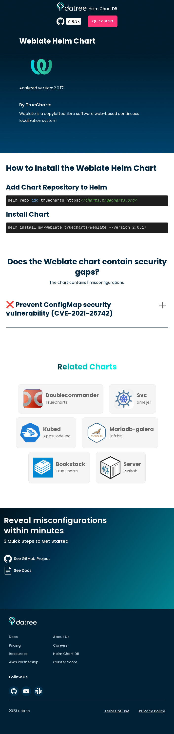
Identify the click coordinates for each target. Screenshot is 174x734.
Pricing (15, 645)
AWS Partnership (24, 662)
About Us (61, 636)
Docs (13, 636)
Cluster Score (65, 662)
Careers (60, 645)
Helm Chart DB (66, 653)
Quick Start (103, 21)
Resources (18, 653)
